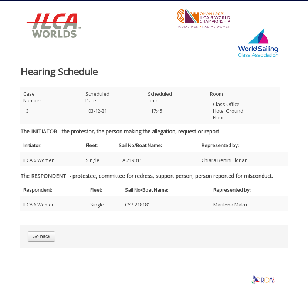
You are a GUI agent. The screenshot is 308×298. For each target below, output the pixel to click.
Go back (41, 236)
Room (216, 93)
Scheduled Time (157, 97)
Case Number (32, 97)
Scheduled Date (94, 97)
